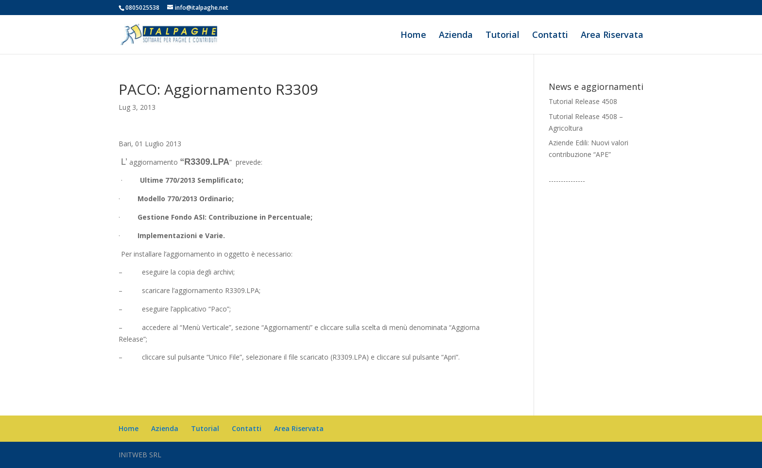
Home (413, 35)
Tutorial (502, 35)
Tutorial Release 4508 (583, 101)
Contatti (550, 35)
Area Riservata (612, 35)
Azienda (456, 35)
